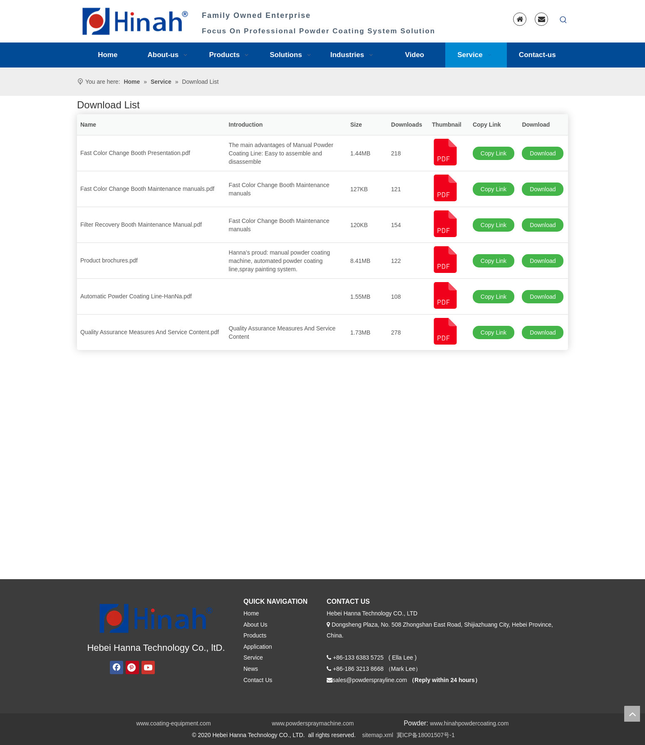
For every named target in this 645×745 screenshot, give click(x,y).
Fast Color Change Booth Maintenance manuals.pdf (147, 188)
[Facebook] (116, 667)
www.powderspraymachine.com (313, 723)
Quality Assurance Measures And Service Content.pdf (149, 332)
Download (543, 153)
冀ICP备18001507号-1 (426, 735)
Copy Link (493, 153)
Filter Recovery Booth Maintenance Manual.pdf (141, 224)
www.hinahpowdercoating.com (469, 723)
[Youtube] (148, 667)
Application (257, 646)
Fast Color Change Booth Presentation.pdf (135, 153)
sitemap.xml (377, 735)
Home (251, 613)
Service (253, 657)
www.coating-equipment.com (173, 723)
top (632, 714)
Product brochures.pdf (109, 260)
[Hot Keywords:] (563, 20)
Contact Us (257, 680)
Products (254, 635)
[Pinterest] (132, 667)
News (250, 668)
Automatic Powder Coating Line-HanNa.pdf (136, 296)
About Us (255, 624)
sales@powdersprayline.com (369, 680)
